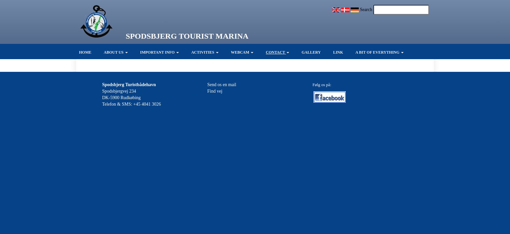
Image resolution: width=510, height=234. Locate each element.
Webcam (242, 52)
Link (338, 52)
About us (116, 52)
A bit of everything (380, 52)
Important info (159, 52)
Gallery (311, 52)
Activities (205, 52)
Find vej (214, 91)
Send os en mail (221, 84)
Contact (277, 52)
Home (85, 52)
